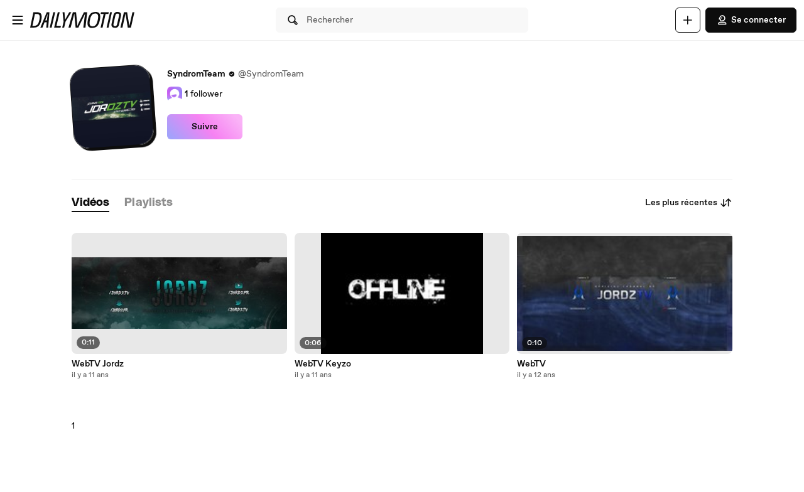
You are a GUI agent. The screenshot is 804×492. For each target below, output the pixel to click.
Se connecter (751, 20)
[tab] (90, 203)
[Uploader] (687, 20)
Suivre (205, 126)
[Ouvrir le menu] (18, 20)
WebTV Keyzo (323, 364)
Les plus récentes (688, 202)
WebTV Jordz (98, 364)
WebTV (531, 364)
